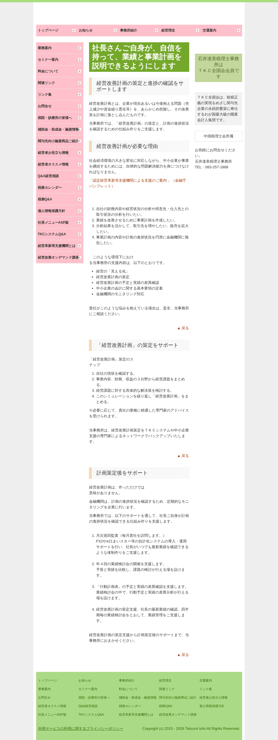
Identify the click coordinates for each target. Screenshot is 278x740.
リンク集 (45, 95)
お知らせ (85, 30)
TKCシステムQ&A (52, 234)
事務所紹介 (128, 30)
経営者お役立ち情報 (53, 153)
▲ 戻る (183, 328)
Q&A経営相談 (48, 176)
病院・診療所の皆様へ (55, 118)
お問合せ (45, 106)
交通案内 (209, 30)
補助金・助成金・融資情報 (58, 129)
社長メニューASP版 (53, 223)
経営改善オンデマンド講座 (58, 257)
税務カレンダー (50, 188)
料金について (48, 71)
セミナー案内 (48, 60)
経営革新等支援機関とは (56, 246)
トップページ (48, 30)
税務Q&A (45, 199)
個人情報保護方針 (51, 211)
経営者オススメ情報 (53, 164)
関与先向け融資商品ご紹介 (58, 141)
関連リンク (46, 83)
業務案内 (45, 48)
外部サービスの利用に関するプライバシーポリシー (80, 728)
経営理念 (168, 30)
